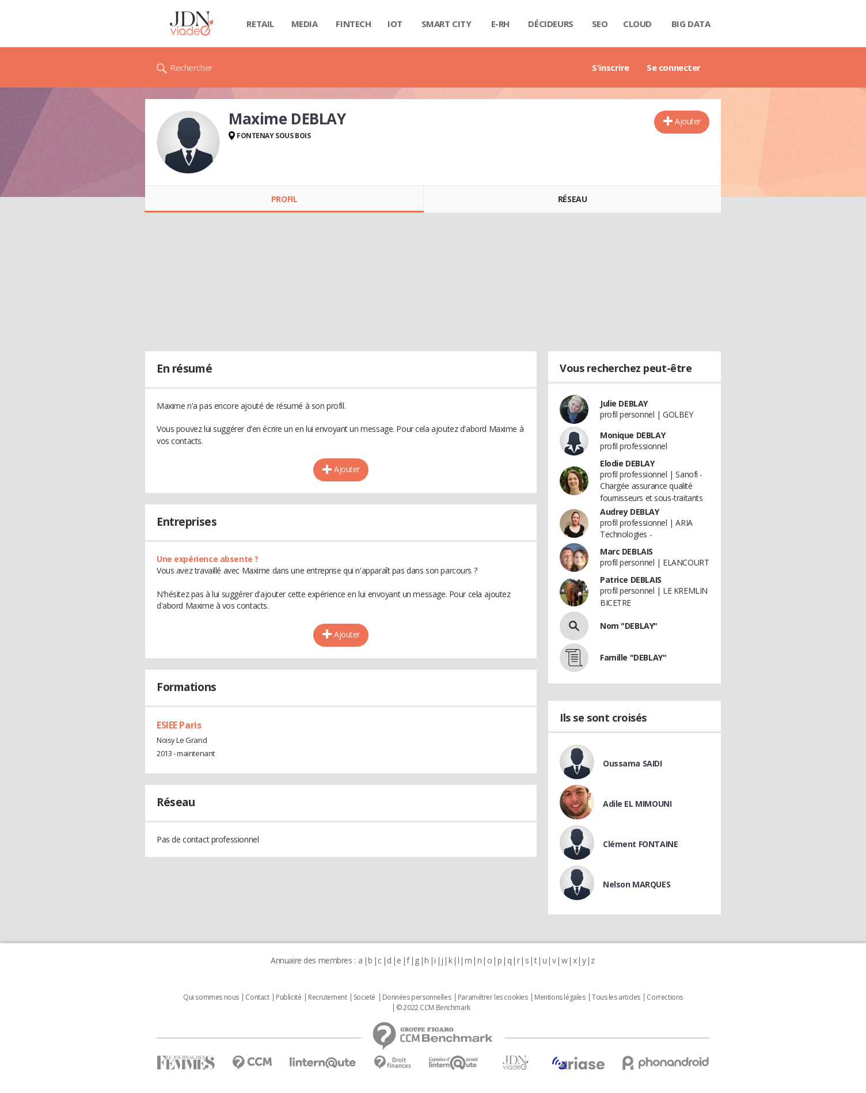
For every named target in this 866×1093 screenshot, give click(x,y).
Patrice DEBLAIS (631, 579)
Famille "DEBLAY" (633, 657)
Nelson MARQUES (636, 884)
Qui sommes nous (211, 997)
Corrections (664, 997)
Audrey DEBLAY (629, 511)
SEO (600, 23)
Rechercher (191, 67)
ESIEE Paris (179, 725)
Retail (260, 23)
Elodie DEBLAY (627, 463)
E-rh (500, 23)
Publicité (288, 997)
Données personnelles (416, 997)
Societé (364, 997)
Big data (691, 23)
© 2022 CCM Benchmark (433, 1008)
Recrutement (327, 997)
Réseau (572, 198)
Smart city (446, 23)
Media (304, 23)
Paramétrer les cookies (493, 997)
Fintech (353, 23)
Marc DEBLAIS (626, 551)
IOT (395, 23)
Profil (284, 198)
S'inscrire (610, 67)
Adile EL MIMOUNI (637, 803)
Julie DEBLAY (624, 403)
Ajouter (688, 121)
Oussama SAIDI (632, 763)
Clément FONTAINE (640, 843)
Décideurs (550, 23)
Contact (257, 997)
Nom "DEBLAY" (629, 625)
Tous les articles (616, 997)
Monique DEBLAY (632, 435)
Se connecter (674, 67)
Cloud (637, 23)
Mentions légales (559, 997)
